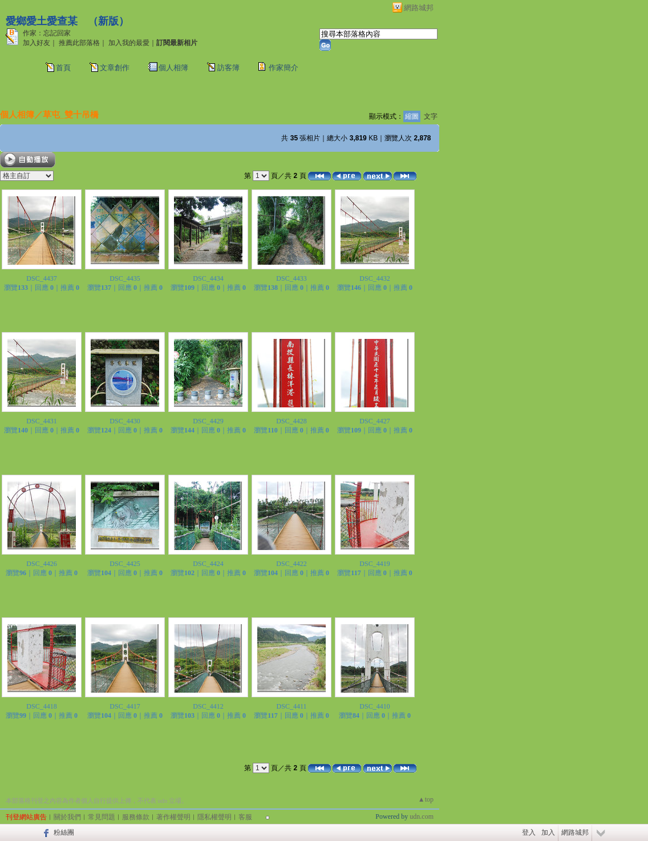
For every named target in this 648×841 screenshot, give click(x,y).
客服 (245, 817)
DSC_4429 (208, 421)
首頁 (63, 67)
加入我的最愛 (128, 43)
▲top (426, 799)
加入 (548, 832)
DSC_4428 (291, 421)
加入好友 (36, 43)
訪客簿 (228, 67)
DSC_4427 (374, 421)
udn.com (422, 816)
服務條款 (135, 817)
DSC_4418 (41, 706)
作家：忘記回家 (47, 33)
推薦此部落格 (79, 43)
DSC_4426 (41, 564)
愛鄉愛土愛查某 (42, 21)
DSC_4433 (291, 278)
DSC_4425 (125, 564)
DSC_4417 (125, 706)
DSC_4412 (208, 706)
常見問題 (101, 817)
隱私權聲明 (214, 817)
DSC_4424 (208, 564)
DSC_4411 (292, 706)
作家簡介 (283, 67)
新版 (108, 21)
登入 (529, 832)
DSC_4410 (374, 706)
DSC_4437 (41, 278)
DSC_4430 (125, 421)
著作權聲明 (173, 817)
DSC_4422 (291, 564)
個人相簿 (173, 67)
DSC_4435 (125, 278)
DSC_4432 (374, 278)
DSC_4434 (208, 278)
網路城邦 (419, 7)
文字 (431, 116)
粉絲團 (64, 832)
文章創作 (114, 67)
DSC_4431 (41, 421)
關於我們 (67, 817)
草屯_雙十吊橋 (71, 114)
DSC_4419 (374, 564)
